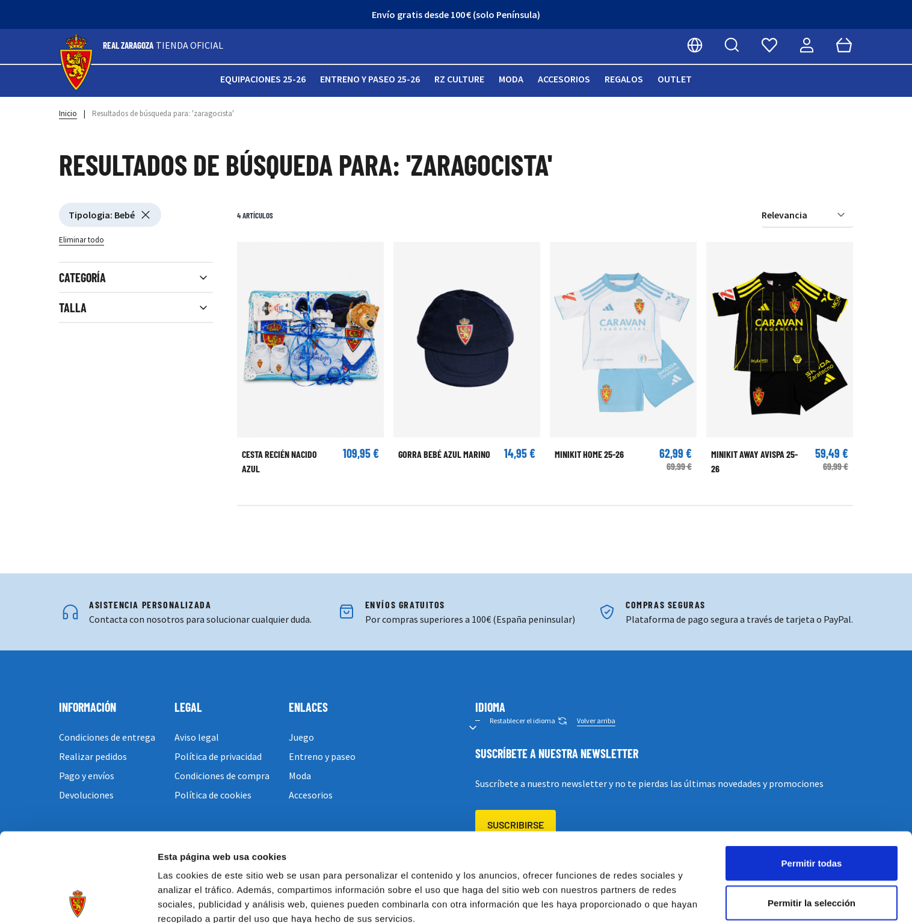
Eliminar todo (81, 240)
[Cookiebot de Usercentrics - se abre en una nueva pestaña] (78, 900)
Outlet (675, 79)
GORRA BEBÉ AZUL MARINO (444, 454)
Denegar (811, 853)
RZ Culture (459, 79)
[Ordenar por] (807, 215)
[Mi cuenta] (807, 45)
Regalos (624, 79)
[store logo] (76, 63)
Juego (301, 737)
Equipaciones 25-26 (263, 79)
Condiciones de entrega (107, 737)
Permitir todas (811, 775)
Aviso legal (196, 737)
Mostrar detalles (651, 899)
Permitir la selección (811, 814)
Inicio (68, 113)
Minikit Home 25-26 (589, 454)
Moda (511, 79)
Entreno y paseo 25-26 (370, 79)
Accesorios (564, 79)
